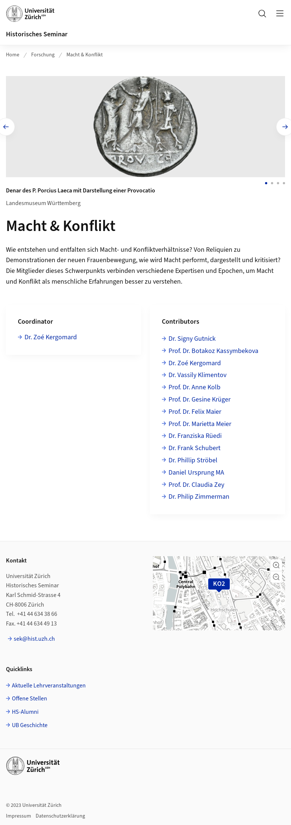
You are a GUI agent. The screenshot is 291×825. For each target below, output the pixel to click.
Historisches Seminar (37, 34)
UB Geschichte (30, 724)
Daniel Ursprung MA (196, 471)
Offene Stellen (29, 698)
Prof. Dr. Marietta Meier (200, 423)
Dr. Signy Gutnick (192, 337)
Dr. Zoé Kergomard (50, 336)
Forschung (43, 55)
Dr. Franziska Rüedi (195, 435)
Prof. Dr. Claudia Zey (196, 483)
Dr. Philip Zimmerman (199, 496)
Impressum (18, 815)
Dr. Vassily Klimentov (197, 374)
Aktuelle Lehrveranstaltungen (49, 684)
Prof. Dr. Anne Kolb (194, 386)
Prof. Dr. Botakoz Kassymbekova (213, 349)
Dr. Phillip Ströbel (193, 459)
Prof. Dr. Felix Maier (195, 410)
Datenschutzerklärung (60, 815)
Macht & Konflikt (84, 55)
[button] (276, 564)
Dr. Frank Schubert (194, 447)
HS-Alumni (25, 711)
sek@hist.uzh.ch (34, 638)
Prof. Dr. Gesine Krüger (199, 398)
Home (12, 55)
